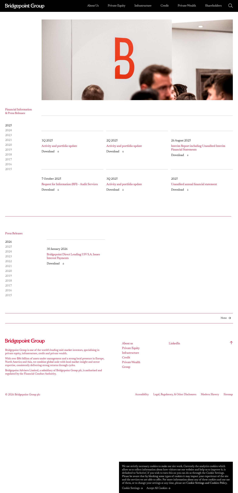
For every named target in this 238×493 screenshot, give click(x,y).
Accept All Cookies (156, 488)
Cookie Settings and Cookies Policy (206, 483)
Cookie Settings (131, 488)
